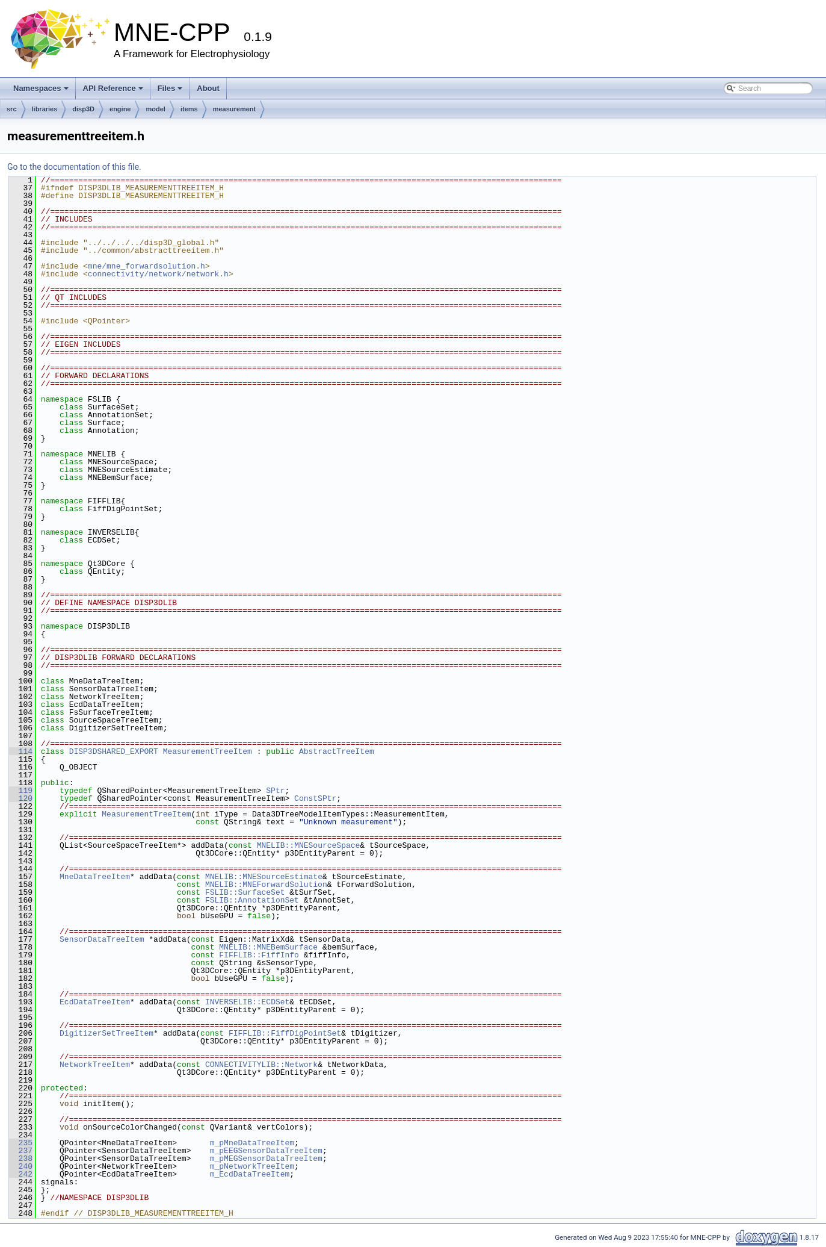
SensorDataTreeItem (102, 939)
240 (20, 1166)
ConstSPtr (315, 798)
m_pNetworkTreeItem (252, 1166)
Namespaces (41, 88)
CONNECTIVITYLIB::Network (261, 1064)
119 (20, 790)
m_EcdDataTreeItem (250, 1174)
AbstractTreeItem (336, 751)
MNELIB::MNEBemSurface (268, 947)
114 (20, 751)
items (189, 109)
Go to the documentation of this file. (74, 167)
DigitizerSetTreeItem (106, 1033)
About (208, 88)
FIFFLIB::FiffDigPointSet (285, 1033)
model (155, 109)
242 (20, 1174)
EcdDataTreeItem (95, 1002)
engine (120, 109)
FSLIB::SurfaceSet (245, 892)
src (12, 109)
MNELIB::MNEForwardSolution (266, 884)
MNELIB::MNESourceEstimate (263, 876)
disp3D (83, 109)
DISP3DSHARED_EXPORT (113, 751)
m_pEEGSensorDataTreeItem (266, 1150)
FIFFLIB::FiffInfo (259, 955)
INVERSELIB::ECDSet (247, 1002)
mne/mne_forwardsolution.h (146, 266)
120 (20, 798)
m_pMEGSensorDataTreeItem (266, 1158)
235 (20, 1142)
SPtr (275, 790)
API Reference (113, 88)
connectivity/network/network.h (158, 274)
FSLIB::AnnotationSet (252, 900)
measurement (234, 109)
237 (20, 1150)
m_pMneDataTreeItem (252, 1142)
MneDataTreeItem (95, 876)
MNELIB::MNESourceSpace (308, 845)
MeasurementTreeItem (207, 751)
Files (170, 88)
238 (20, 1158)
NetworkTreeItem (95, 1064)
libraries (45, 109)
